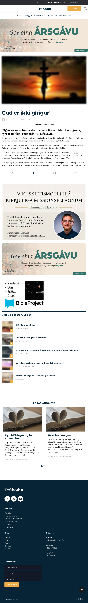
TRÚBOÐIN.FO (53, 2)
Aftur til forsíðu (21, 8)
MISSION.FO (41, 2)
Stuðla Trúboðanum (13, 519)
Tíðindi (19, 15)
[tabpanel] (22, 435)
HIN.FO (81, 2)
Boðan (54, 15)
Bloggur (28, 15)
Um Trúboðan (10, 521)
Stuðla (74, 8)
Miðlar (7, 549)
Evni (6, 540)
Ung (47, 15)
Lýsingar (8, 524)
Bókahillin (38, 15)
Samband (8, 527)
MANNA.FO (73, 2)
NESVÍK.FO (64, 2)
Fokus (7, 543)
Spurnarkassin (65, 15)
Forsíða (7, 513)
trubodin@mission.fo (55, 540)
